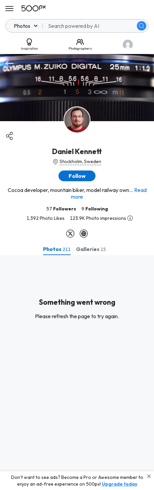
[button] (77, 175)
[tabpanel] (77, 372)
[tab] (56, 249)
